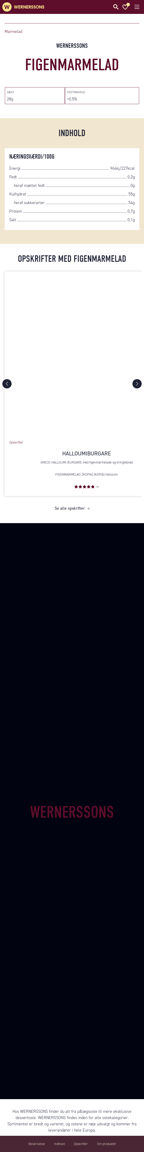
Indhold (59, 1144)
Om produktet (106, 1144)
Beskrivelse (36, 1144)
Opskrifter (81, 1144)
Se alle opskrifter (70, 508)
